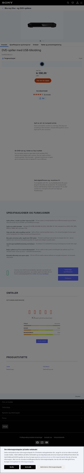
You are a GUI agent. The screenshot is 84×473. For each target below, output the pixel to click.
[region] (42, 459)
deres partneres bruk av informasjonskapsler (51, 457)
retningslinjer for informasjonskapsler (22, 462)
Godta (12, 467)
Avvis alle (28, 467)
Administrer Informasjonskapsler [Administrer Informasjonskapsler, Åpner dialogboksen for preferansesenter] (51, 467)
